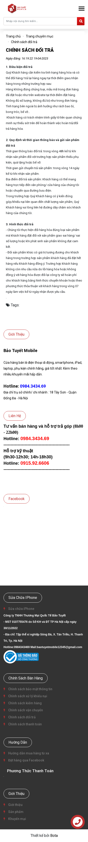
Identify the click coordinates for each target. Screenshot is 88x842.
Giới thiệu (15, 805)
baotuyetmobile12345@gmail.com (59, 647)
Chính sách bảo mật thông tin (30, 689)
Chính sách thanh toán (25, 724)
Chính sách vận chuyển (25, 710)
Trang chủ (13, 36)
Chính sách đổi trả (24, 42)
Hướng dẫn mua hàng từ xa (28, 753)
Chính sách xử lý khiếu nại (27, 696)
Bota (54, 835)
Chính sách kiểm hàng (25, 703)
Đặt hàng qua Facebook (26, 760)
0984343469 (22, 647)
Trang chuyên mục (39, 36)
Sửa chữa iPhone (21, 609)
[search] (80, 21)
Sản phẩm (15, 812)
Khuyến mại (17, 819)
